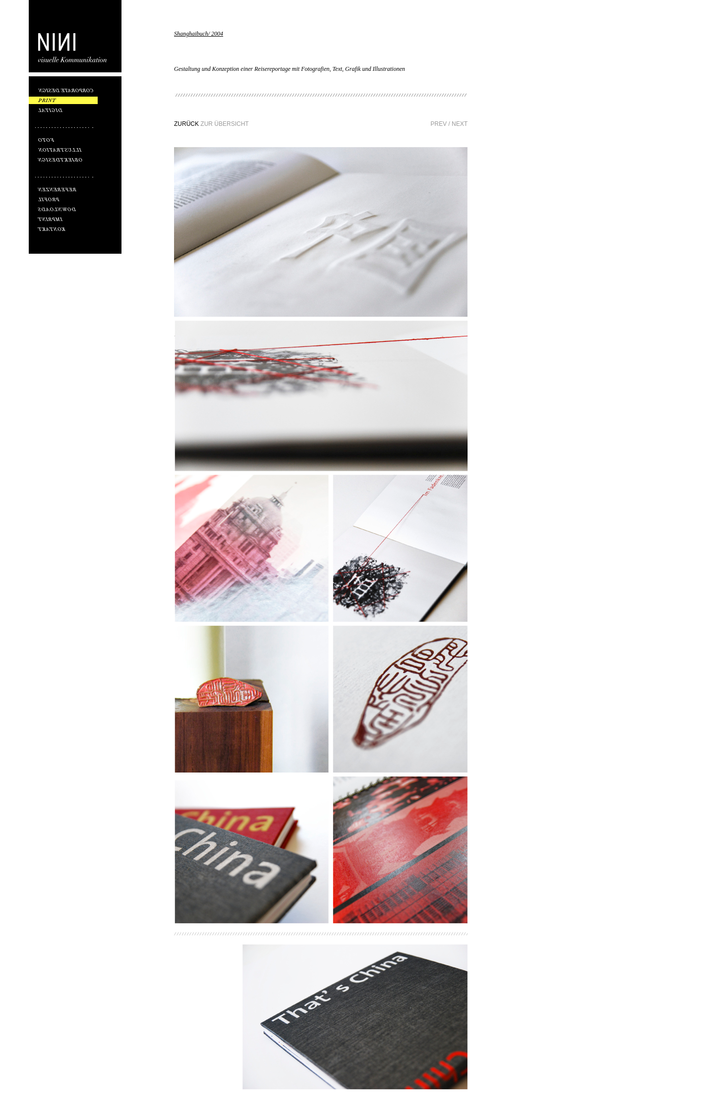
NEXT (460, 123)
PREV (438, 123)
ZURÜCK (186, 123)
